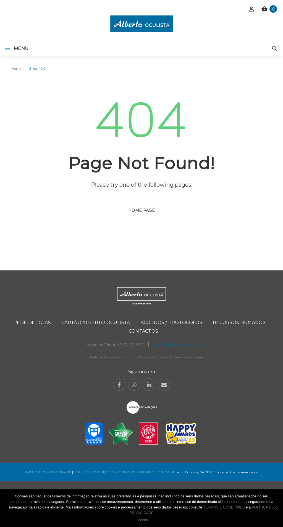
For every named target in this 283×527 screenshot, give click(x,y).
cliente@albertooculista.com (180, 344)
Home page (141, 210)
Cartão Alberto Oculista (95, 322)
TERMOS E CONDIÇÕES (94, 472)
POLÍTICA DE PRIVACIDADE (48, 472)
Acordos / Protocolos (171, 322)
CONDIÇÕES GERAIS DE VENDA (143, 472)
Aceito (143, 520)
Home (16, 68)
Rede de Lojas (32, 322)
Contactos (143, 331)
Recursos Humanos (239, 322)
